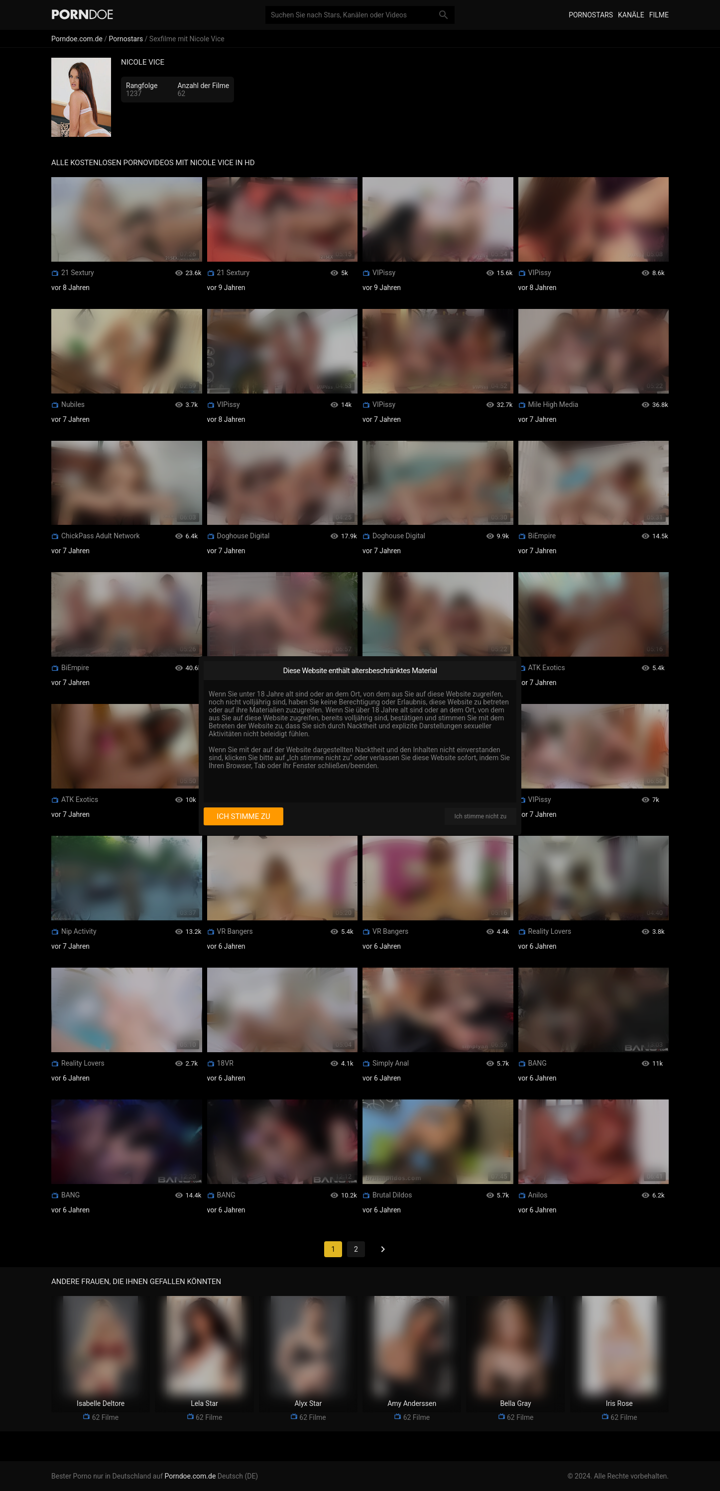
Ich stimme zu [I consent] (243, 816)
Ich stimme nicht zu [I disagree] (480, 816)
